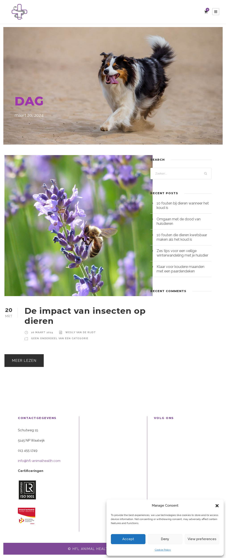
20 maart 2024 (42, 332)
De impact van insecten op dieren (85, 316)
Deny (165, 539)
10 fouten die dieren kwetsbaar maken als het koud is (182, 237)
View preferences (202, 539)
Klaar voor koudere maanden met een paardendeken (180, 269)
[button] (217, 505)
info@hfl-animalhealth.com (39, 461)
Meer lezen (24, 360)
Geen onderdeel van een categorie (59, 338)
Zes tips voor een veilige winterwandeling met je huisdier (182, 253)
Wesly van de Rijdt (80, 332)
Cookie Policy (163, 549)
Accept (128, 539)
